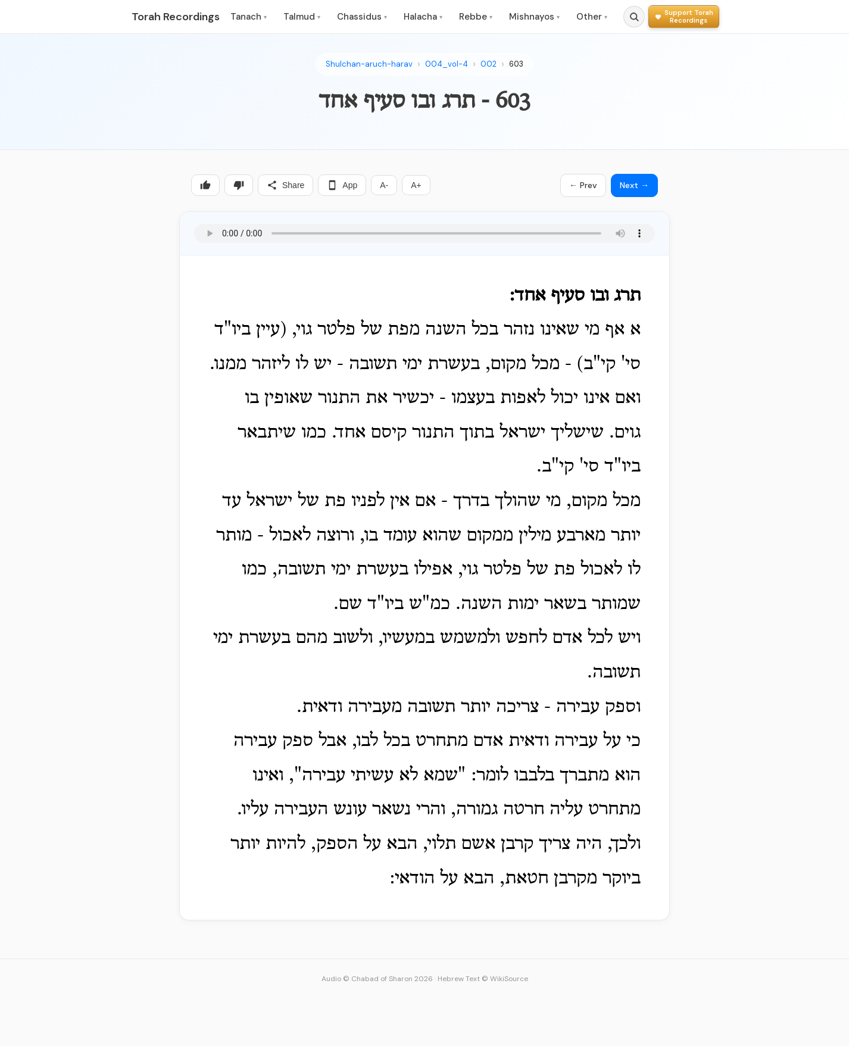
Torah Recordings (176, 17)
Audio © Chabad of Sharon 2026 (377, 978)
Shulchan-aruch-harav (369, 64)
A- (384, 185)
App (342, 185)
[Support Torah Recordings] (683, 16)
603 (516, 64)
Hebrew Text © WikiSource (483, 978)
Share (285, 185)
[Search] (634, 16)
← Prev (583, 185)
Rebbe (475, 17)
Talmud (301, 17)
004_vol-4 (446, 64)
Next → (634, 185)
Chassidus (362, 17)
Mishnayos (534, 17)
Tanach (248, 17)
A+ (416, 185)
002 (488, 64)
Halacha (423, 17)
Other (591, 17)
